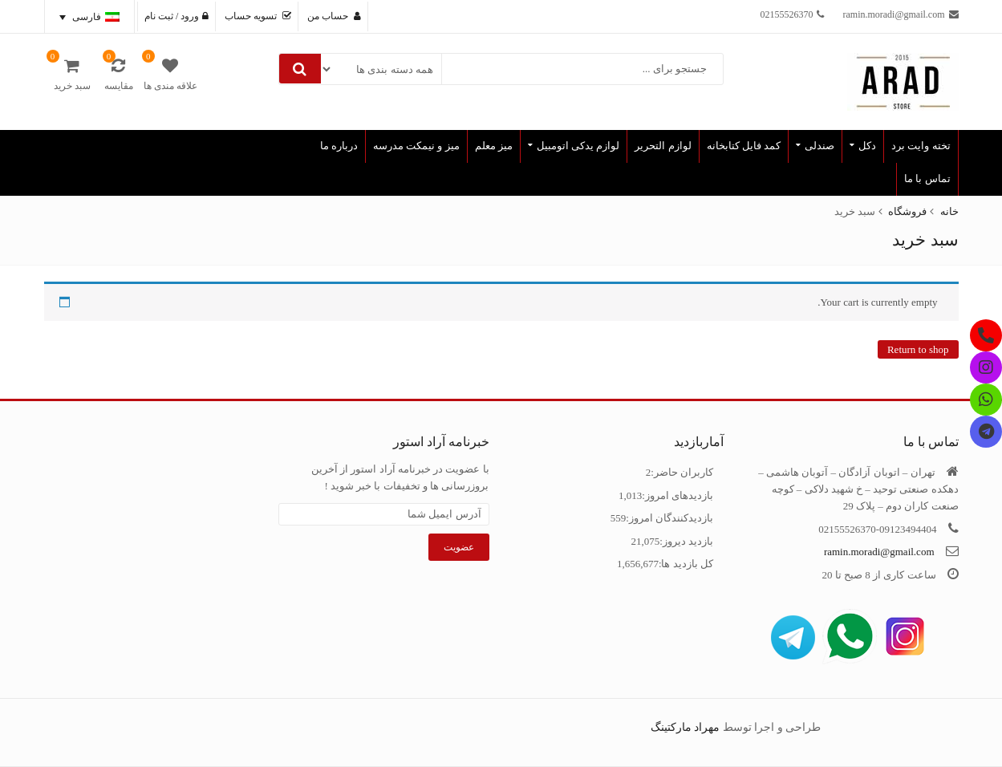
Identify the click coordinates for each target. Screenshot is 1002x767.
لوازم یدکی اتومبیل (578, 146)
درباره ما (339, 146)
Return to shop (918, 349)
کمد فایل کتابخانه (744, 146)
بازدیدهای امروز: (677, 495)
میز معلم (494, 146)
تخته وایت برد (921, 146)
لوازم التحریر (663, 146)
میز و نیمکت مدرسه (416, 146)
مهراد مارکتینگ (685, 727)
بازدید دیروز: (686, 541)
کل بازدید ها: (686, 564)
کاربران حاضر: (682, 472)
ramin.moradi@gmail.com (879, 552)
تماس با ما (927, 178)
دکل (867, 146)
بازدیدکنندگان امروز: (669, 518)
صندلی (819, 146)
